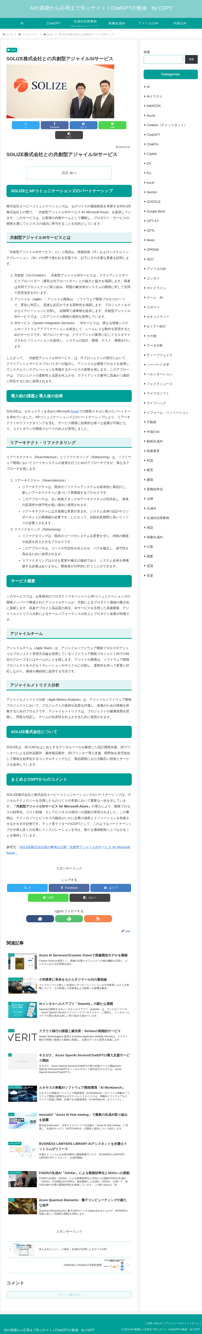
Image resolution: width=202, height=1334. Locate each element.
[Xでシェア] (27, 125)
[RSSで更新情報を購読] (77, 908)
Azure (12, 50)
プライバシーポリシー (174, 1317)
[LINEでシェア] (90, 125)
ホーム (195, 1317)
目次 (65, 163)
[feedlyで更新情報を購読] (69, 908)
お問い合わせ (150, 1317)
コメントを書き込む (69, 1289)
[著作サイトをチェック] (60, 908)
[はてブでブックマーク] (69, 125)
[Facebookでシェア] (48, 125)
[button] (111, 125)
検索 (147, 52)
